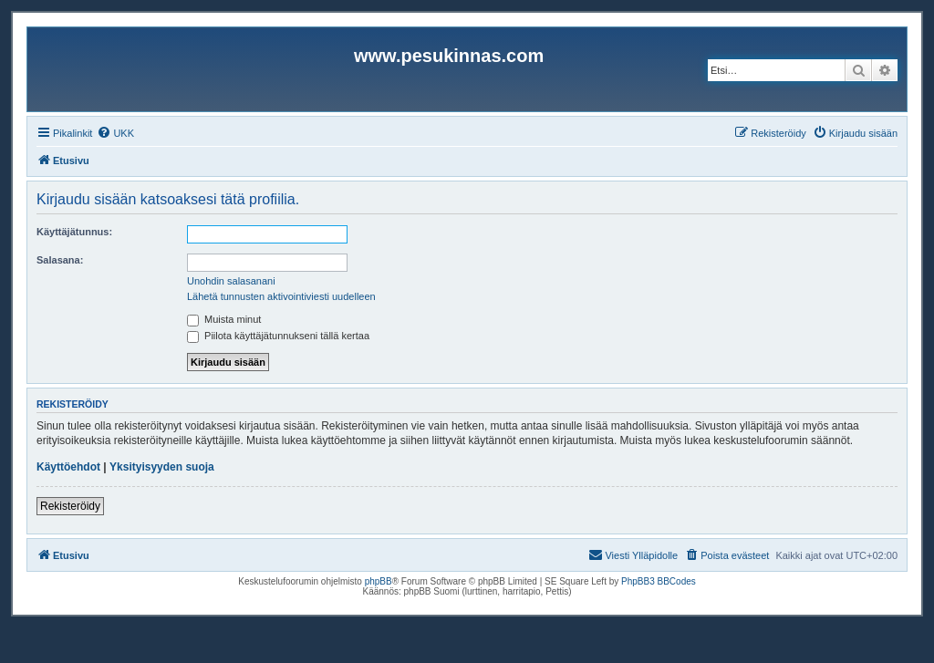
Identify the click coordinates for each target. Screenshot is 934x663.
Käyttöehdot (68, 467)
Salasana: (59, 259)
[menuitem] (115, 133)
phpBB (378, 581)
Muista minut (224, 319)
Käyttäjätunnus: (74, 231)
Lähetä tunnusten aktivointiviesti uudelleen (281, 296)
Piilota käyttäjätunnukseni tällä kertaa (278, 335)
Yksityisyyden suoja (161, 467)
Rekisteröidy (70, 506)
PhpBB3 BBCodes (658, 581)
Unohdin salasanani (231, 280)
